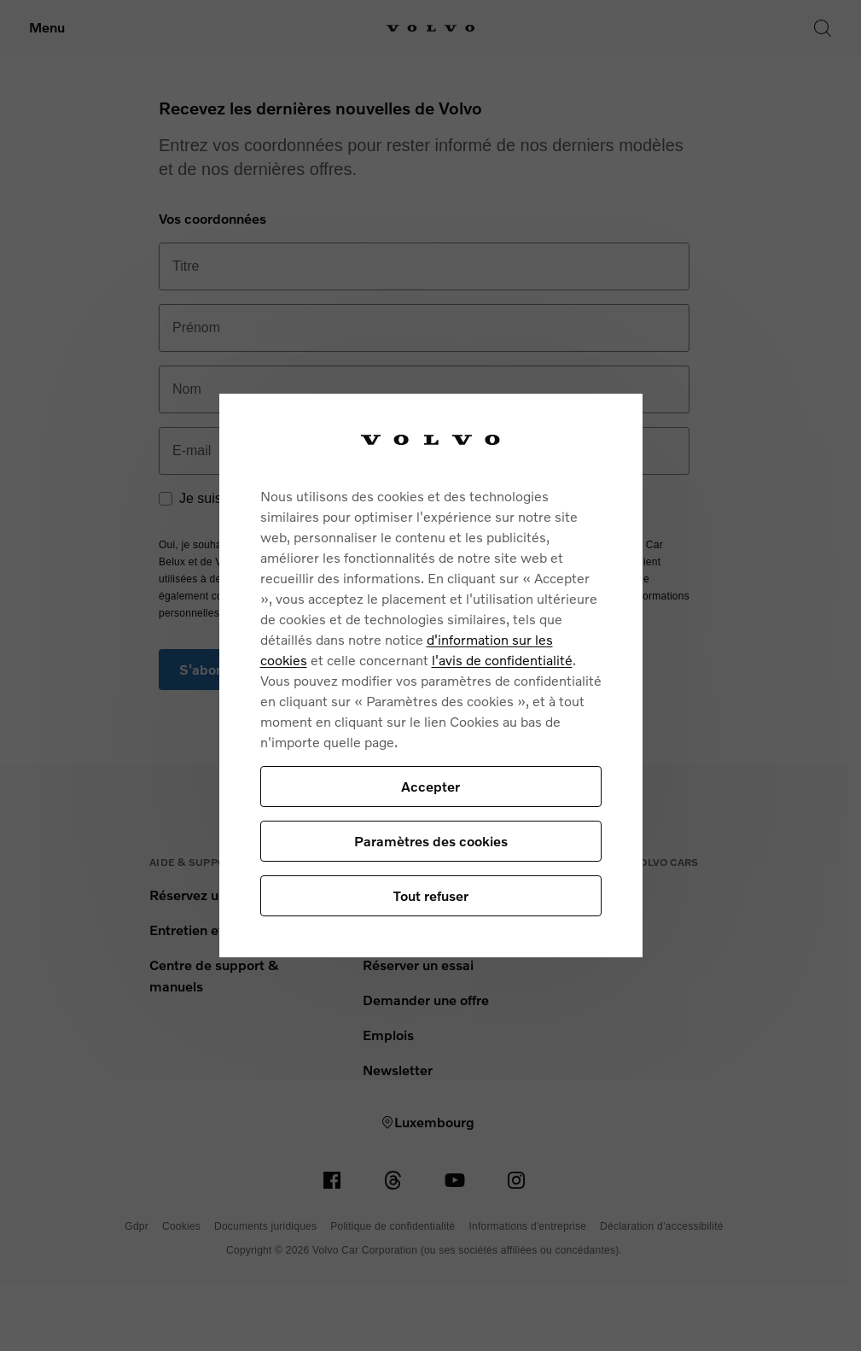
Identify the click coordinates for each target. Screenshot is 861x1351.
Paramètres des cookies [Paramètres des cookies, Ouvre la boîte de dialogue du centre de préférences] (431, 841)
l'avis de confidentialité (502, 660)
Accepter (430, 786)
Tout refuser (430, 895)
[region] (431, 676)
